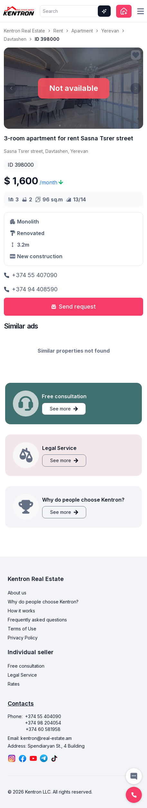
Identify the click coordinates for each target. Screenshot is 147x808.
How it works (21, 610)
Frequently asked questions (37, 619)
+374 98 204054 (43, 722)
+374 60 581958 (43, 729)
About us (17, 592)
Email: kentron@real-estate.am (40, 738)
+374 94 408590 (31, 289)
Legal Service (22, 675)
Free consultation (26, 666)
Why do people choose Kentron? (43, 601)
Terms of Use (22, 628)
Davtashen (15, 39)
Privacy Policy (23, 637)
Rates (14, 684)
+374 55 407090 (30, 275)
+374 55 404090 (43, 716)
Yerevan (110, 30)
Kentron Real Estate (24, 30)
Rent (58, 30)
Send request (73, 306)
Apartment (82, 30)
